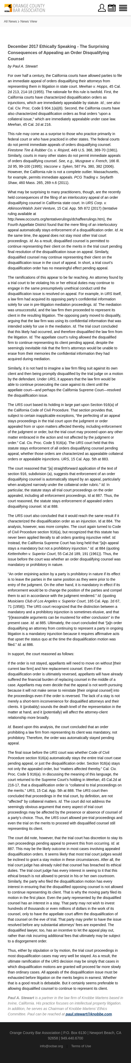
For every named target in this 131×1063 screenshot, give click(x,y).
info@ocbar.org (51, 1046)
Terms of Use (81, 1046)
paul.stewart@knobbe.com (89, 1014)
